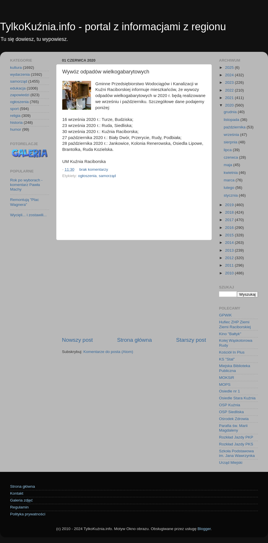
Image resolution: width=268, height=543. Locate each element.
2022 (230, 90)
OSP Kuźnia (229, 405)
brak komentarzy (93, 169)
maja (228, 165)
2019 (230, 205)
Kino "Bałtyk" (230, 334)
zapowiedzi (19, 95)
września (232, 134)
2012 (230, 258)
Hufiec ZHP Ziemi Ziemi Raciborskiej (235, 324)
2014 (230, 242)
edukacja (18, 88)
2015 (230, 235)
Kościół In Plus (232, 352)
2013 (230, 250)
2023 (230, 82)
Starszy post (191, 340)
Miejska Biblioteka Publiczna (234, 368)
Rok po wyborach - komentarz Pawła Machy (26, 184)
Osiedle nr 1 (229, 391)
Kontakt (16, 493)
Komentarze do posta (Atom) (108, 352)
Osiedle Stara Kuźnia (237, 398)
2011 (230, 265)
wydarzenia (20, 74)
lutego (229, 187)
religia (15, 115)
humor (15, 129)
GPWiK (225, 315)
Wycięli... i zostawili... (28, 215)
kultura (16, 67)
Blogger (204, 529)
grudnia (231, 112)
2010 (230, 273)
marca (229, 180)
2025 (230, 67)
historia (16, 122)
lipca (228, 150)
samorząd (107, 176)
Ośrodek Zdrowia (234, 419)
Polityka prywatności (27, 514)
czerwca (231, 157)
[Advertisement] (134, 288)
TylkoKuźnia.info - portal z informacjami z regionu (113, 27)
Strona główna (134, 340)
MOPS (225, 384)
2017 (230, 220)
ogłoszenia (87, 176)
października (235, 127)
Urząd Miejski (230, 462)
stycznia (231, 195)
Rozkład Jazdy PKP (236, 437)
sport (14, 109)
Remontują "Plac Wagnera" (24, 202)
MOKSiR (226, 377)
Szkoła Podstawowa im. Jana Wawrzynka (237, 453)
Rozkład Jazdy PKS (236, 444)
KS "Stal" (227, 359)
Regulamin (19, 507)
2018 (230, 212)
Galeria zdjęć (21, 500)
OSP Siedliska (231, 412)
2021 (230, 98)
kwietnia (231, 172)
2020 (230, 105)
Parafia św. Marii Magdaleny (233, 428)
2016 (230, 227)
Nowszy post (77, 340)
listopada (232, 119)
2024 (230, 75)
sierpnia (231, 142)
